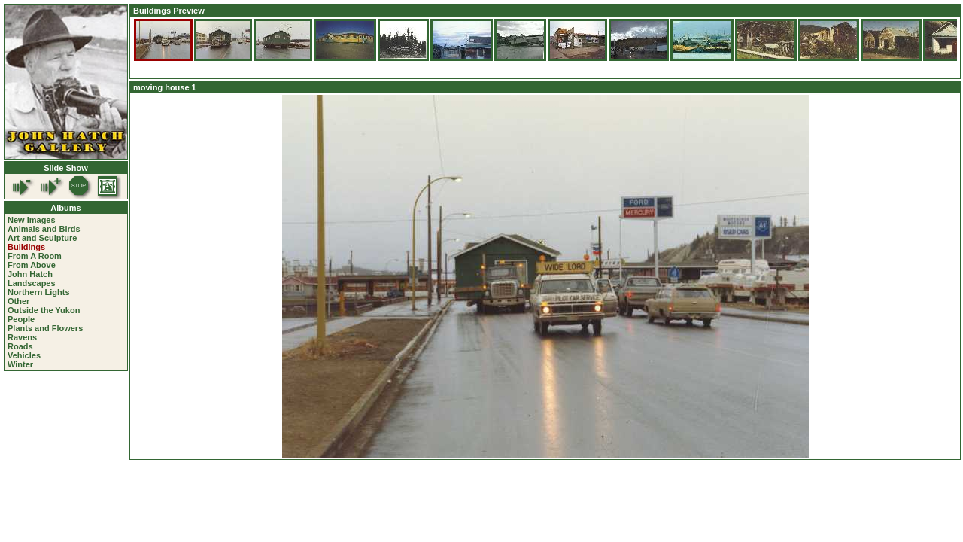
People (21, 319)
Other (18, 301)
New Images (32, 219)
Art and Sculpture (42, 237)
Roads (20, 346)
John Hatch (30, 274)
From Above (32, 264)
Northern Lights (39, 292)
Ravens (22, 337)
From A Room (35, 255)
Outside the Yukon (44, 310)
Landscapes (32, 283)
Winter (20, 364)
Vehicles (24, 355)
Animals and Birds (44, 228)
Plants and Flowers (45, 328)
